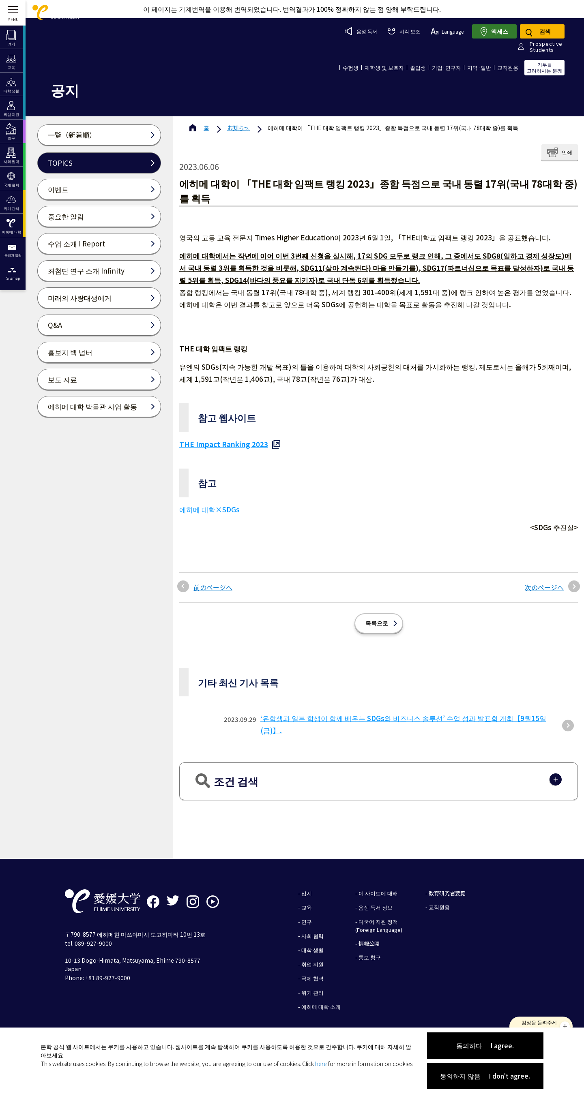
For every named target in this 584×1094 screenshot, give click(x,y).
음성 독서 (361, 31)
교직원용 (507, 67)
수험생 (351, 67)
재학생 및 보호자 (384, 67)
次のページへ (544, 587)
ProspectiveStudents (546, 47)
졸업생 (418, 67)
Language (447, 31)
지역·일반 (479, 67)
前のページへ (212, 587)
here (321, 1064)
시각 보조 (404, 31)
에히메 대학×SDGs (209, 509)
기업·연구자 (446, 67)
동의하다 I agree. (485, 1045)
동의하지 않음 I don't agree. (485, 1076)
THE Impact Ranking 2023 (223, 444)
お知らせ (238, 128)
